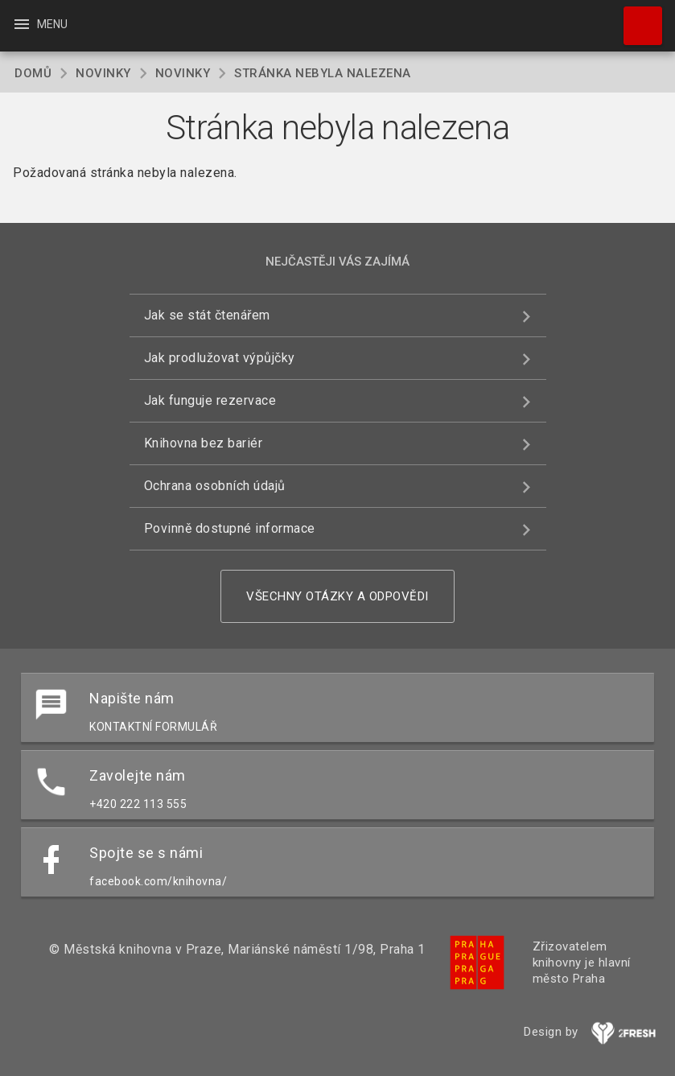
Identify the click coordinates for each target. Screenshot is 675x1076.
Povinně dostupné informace (229, 528)
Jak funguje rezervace (210, 400)
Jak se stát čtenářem (207, 315)
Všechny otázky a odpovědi (337, 596)
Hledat (635, 17)
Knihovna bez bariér (203, 443)
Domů (32, 73)
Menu (40, 24)
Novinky (103, 73)
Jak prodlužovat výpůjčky (219, 357)
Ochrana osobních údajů (215, 485)
